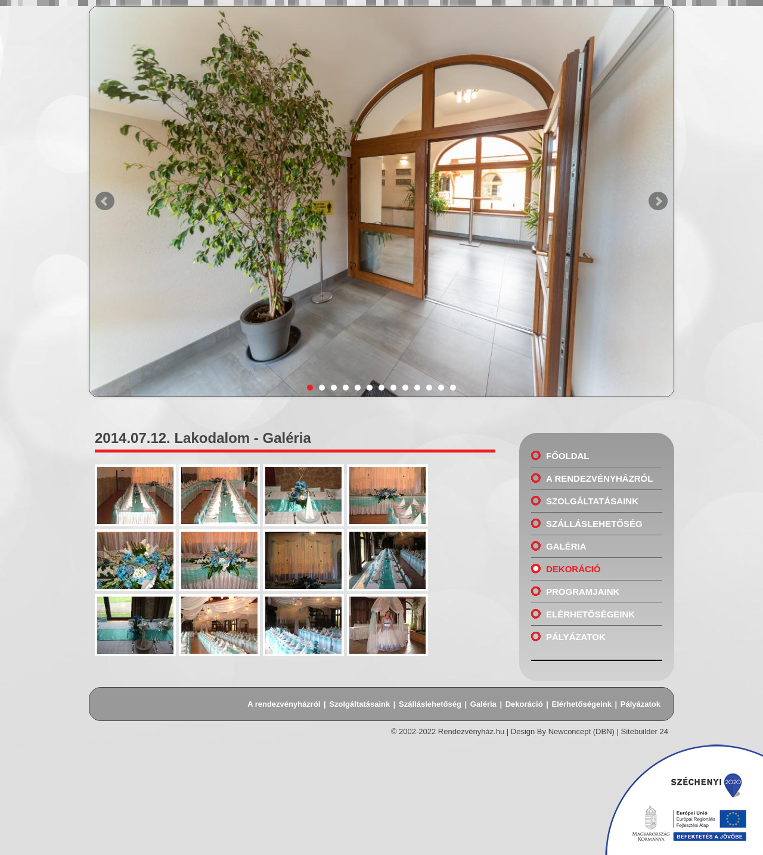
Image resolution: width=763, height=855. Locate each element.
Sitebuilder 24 (645, 731)
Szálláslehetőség (594, 524)
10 (417, 388)
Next (658, 201)
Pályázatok (576, 637)
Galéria (566, 546)
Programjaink (582, 591)
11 (429, 388)
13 (453, 388)
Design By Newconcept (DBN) (563, 731)
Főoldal (568, 456)
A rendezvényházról (599, 478)
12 (441, 388)
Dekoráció (573, 569)
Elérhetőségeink (590, 614)
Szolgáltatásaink (592, 501)
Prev (104, 201)
